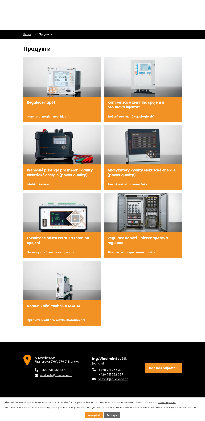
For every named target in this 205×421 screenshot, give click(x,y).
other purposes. (167, 402)
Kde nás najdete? (163, 379)
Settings (112, 415)
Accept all (94, 415)
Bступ (27, 34)
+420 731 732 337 (110, 385)
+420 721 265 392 (110, 380)
